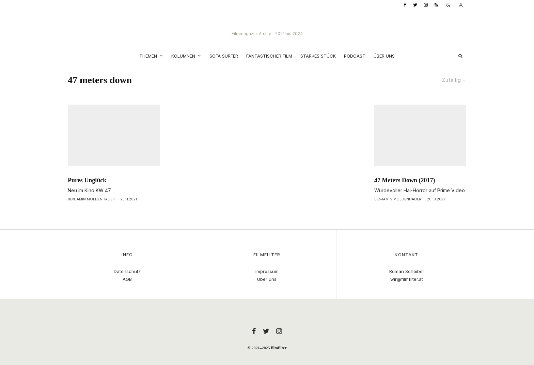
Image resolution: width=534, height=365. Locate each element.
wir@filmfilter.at (406, 279)
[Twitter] (415, 5)
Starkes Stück (318, 56)
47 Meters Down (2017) (404, 192)
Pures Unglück (87, 192)
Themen (148, 56)
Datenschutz (127, 271)
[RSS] (436, 5)
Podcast (354, 56)
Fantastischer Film (269, 56)
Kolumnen (183, 56)
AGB (127, 279)
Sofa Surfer (223, 56)
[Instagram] (426, 5)
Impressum (267, 271)
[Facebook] (405, 5)
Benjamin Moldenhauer (91, 212)
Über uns (384, 56)
